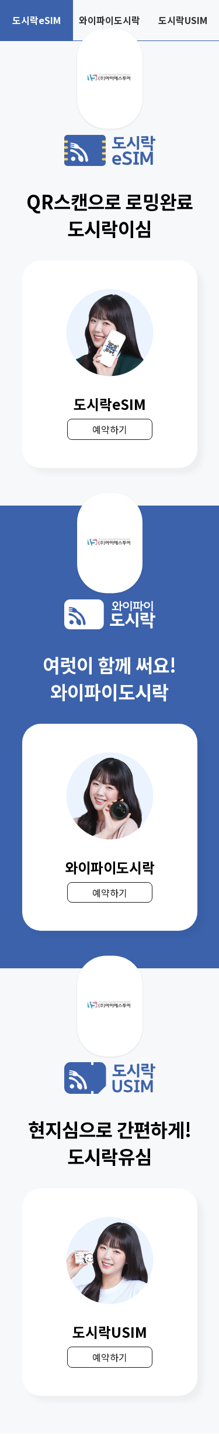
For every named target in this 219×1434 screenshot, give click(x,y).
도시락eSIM (36, 20)
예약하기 (109, 430)
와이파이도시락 (109, 20)
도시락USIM (182, 20)
